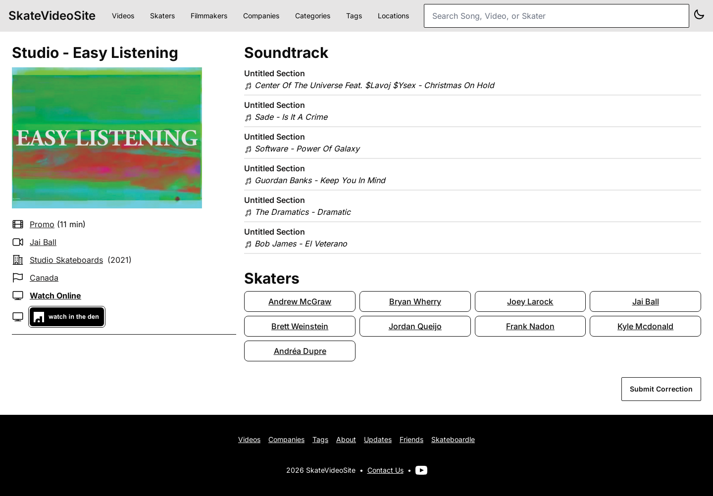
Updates (378, 439)
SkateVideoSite (52, 15)
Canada (44, 278)
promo (42, 224)
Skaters (162, 15)
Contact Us (385, 470)
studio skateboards (66, 260)
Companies (261, 15)
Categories (312, 15)
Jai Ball (43, 242)
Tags (354, 15)
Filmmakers (209, 15)
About (346, 439)
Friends (411, 439)
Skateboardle (453, 439)
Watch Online (55, 295)
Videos (123, 15)
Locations (393, 15)
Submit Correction (661, 389)
